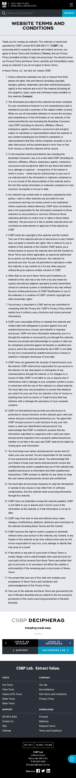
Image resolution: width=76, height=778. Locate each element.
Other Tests (8, 703)
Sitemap (6, 730)
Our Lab (43, 684)
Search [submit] (69, 13)
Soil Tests (7, 684)
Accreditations (46, 689)
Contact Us (8, 721)
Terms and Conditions (50, 730)
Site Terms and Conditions (53, 694)
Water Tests (8, 698)
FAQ (4, 726)
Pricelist (43, 716)
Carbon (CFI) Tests (12, 694)
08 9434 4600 (9, 716)
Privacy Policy (46, 698)
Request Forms (47, 726)
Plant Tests (8, 689)
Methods (44, 721)
